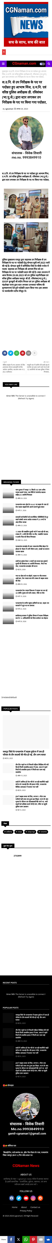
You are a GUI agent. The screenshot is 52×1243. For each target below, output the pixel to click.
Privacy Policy (26, 1210)
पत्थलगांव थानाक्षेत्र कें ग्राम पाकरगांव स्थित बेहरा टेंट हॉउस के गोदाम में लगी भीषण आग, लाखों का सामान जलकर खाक (32, 549)
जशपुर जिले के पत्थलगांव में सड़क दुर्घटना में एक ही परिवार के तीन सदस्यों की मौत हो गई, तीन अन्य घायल (24, 753)
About (24, 1207)
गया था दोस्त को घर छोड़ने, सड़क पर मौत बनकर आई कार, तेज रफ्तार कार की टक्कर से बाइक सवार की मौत (32, 578)
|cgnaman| (18, 1216)
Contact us (35, 1207)
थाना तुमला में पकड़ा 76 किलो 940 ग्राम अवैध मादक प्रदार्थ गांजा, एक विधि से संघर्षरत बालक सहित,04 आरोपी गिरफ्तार (30, 492)
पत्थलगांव (44, 832)
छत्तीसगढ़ (9, 832)
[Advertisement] (26, 321)
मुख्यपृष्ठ (5, 71)
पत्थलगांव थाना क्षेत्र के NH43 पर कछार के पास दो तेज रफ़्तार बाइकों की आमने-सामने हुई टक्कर (32, 505)
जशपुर (20, 832)
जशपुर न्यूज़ (31, 832)
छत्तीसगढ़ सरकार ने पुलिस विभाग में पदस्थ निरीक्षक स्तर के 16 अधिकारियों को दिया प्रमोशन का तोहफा (32, 616)
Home (14, 1207)
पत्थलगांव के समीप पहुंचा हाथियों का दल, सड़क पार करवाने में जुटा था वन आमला (32, 604)
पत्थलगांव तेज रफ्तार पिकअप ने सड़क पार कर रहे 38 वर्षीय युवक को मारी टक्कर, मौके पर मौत (31, 591)
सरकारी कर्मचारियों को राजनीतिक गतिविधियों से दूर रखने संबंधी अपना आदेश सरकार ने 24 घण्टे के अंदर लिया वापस (32, 519)
